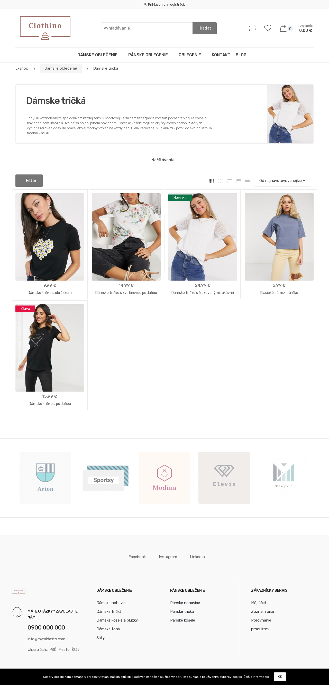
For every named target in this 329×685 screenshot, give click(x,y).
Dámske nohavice (111, 600)
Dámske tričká (108, 609)
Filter (29, 180)
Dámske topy (108, 627)
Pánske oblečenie (149, 54)
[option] (45, 476)
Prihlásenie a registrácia (164, 4)
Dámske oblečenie (99, 54)
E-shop (21, 68)
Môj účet (259, 600)
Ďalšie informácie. (256, 677)
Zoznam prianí (263, 609)
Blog (241, 54)
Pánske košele (182, 618)
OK (280, 676)
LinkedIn (194, 554)
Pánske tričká (182, 609)
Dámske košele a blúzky (117, 618)
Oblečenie (191, 54)
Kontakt (221, 54)
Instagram (165, 554)
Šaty (100, 635)
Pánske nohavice (185, 600)
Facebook (135, 554)
